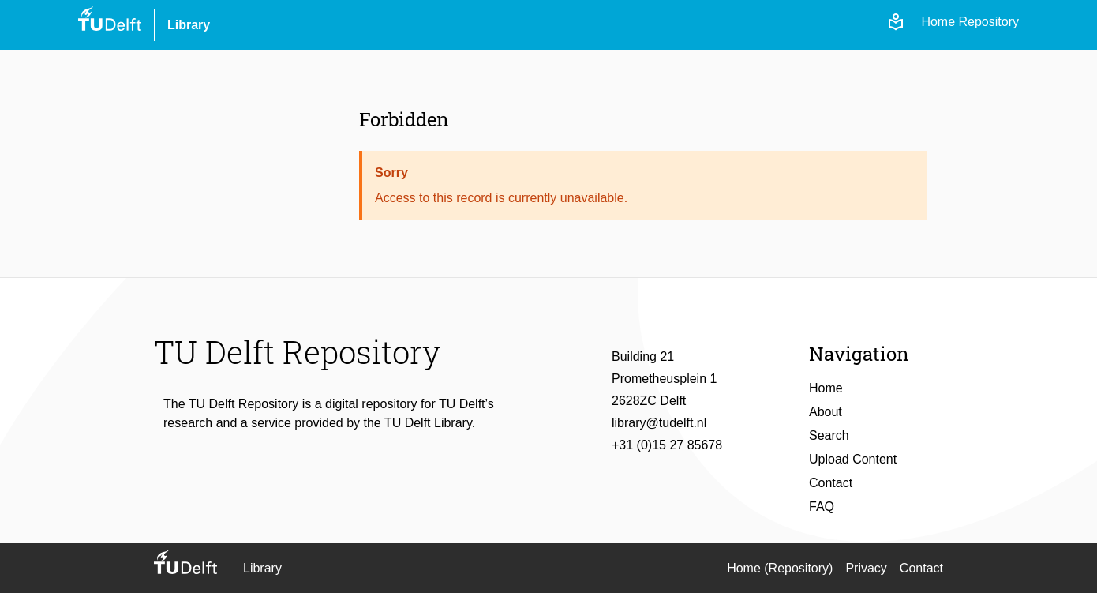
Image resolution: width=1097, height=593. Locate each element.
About (825, 411)
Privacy (865, 568)
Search (829, 435)
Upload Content (853, 459)
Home (826, 388)
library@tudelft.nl (659, 423)
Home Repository (970, 21)
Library (188, 25)
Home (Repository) (780, 568)
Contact (830, 483)
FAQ (821, 506)
